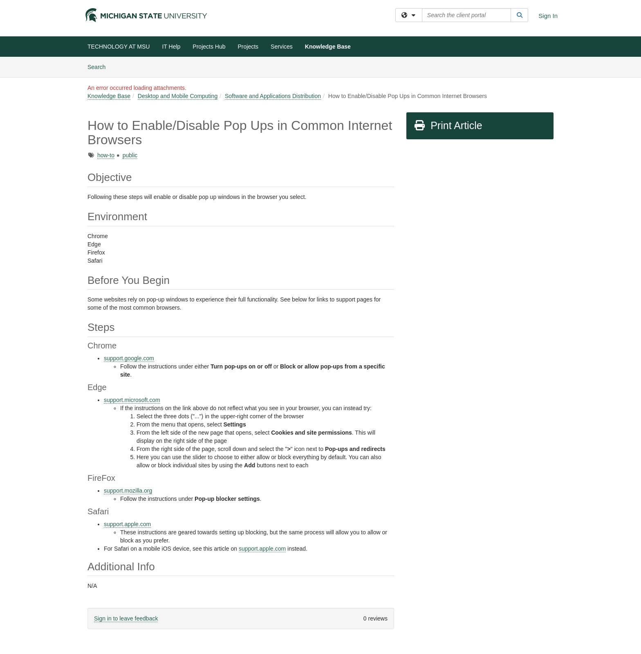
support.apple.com (127, 524)
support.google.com (129, 358)
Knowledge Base (328, 46)
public (130, 155)
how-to (105, 155)
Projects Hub (209, 46)
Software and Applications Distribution (273, 96)
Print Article (447, 125)
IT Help (171, 46)
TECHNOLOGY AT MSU (118, 46)
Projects (248, 46)
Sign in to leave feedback (126, 618)
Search (99, 66)
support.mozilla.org (128, 490)
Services (282, 46)
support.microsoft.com (132, 400)
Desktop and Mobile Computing (177, 96)
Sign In (548, 15)
